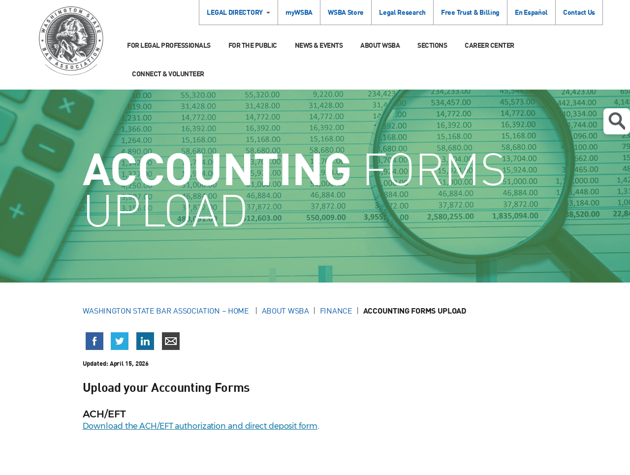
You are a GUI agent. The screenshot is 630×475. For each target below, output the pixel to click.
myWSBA (299, 12)
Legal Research (402, 12)
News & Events (319, 45)
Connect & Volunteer (168, 73)
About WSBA (380, 45)
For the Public (252, 45)
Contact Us (579, 12)
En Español (531, 12)
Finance (336, 311)
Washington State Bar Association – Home (167, 311)
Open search (616, 121)
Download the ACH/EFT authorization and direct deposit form (200, 426)
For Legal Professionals (169, 45)
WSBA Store (346, 12)
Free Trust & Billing (470, 12)
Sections (432, 45)
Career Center (489, 45)
